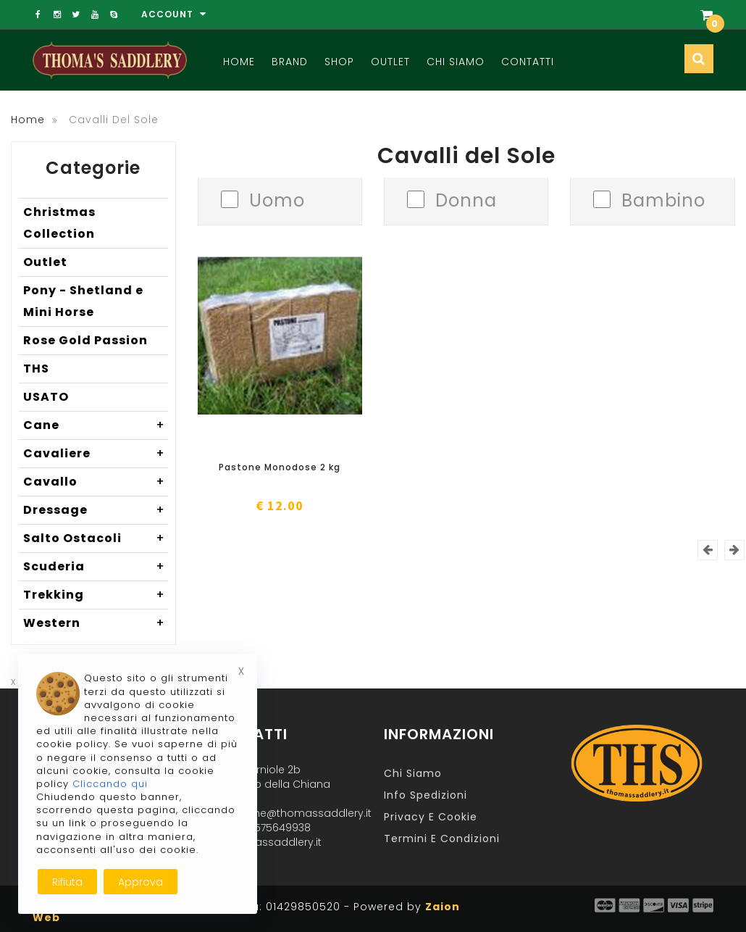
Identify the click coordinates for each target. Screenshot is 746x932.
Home (239, 61)
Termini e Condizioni (442, 838)
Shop (339, 61)
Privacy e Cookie (430, 817)
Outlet (390, 61)
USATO (46, 396)
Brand (290, 61)
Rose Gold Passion (85, 340)
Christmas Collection (59, 223)
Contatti (527, 61)
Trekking (95, 595)
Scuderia (95, 567)
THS (36, 368)
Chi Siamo (456, 61)
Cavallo (95, 482)
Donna (466, 198)
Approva (140, 882)
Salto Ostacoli (95, 538)
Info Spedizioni (425, 795)
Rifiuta (67, 882)
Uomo (277, 198)
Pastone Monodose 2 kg (279, 467)
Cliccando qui (110, 784)
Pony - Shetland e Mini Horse (83, 301)
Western (95, 623)
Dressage (95, 510)
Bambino (663, 198)
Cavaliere (95, 453)
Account (173, 14)
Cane (95, 425)
